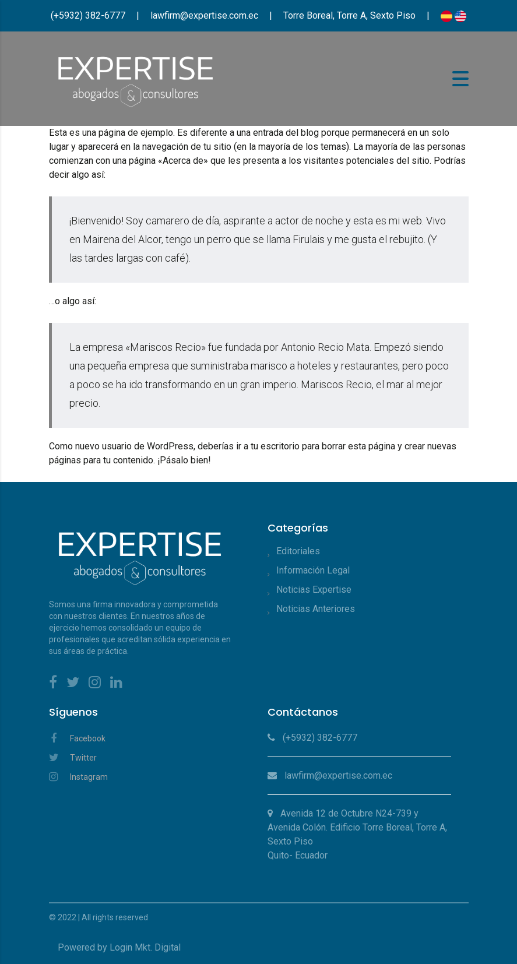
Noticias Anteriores (315, 608)
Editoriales (298, 551)
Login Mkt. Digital (145, 947)
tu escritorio (275, 446)
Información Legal (313, 570)
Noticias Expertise (313, 589)
